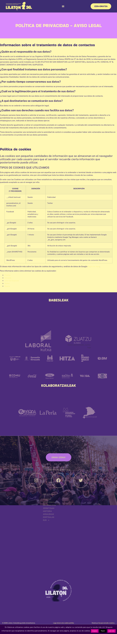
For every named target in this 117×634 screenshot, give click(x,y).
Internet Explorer (12, 281)
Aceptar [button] (94, 631)
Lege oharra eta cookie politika (63, 623)
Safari (7, 283)
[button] (63, 6)
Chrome (8, 278)
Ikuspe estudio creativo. (106, 623)
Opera (7, 286)
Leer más (111, 631)
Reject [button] (103, 631)
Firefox (8, 275)
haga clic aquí (94, 266)
